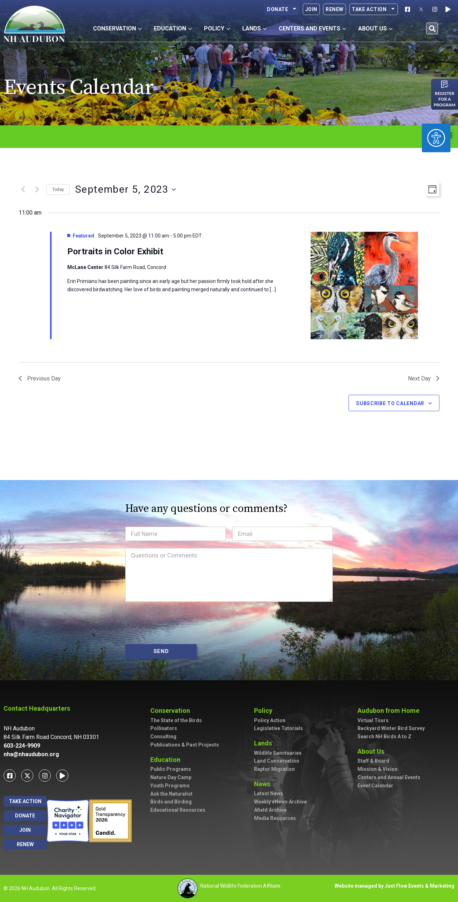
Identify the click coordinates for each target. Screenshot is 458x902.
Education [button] (173, 28)
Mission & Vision (377, 769)
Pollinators (163, 728)
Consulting (163, 736)
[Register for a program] (444, 84)
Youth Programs (170, 785)
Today (58, 189)
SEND (161, 651)
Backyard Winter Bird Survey (391, 728)
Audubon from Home (390, 710)
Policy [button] (217, 28)
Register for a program (444, 99)
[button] (432, 28)
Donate (282, 9)
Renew (335, 9)
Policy (265, 710)
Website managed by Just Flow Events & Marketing (394, 886)
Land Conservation (276, 761)
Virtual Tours (373, 720)
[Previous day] (23, 189)
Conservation (172, 710)
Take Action (373, 9)
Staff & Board (373, 761)
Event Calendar (375, 785)
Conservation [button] (117, 28)
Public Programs (170, 769)
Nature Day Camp (170, 777)
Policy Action (270, 720)
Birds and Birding (171, 802)
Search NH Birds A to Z (384, 736)
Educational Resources (177, 810)
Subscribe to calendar (390, 403)
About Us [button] (375, 28)
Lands (265, 743)
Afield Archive (270, 810)
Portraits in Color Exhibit (115, 251)
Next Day (423, 378)
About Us (372, 751)
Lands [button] (254, 28)
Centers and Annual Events (388, 777)
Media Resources (275, 818)
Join (311, 9)
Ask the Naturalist (171, 794)
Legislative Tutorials (278, 728)
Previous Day (40, 378)
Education (167, 759)
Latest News (268, 793)
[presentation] (179, 623)
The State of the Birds (176, 720)
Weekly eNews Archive (280, 802)
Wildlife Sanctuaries (278, 753)
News (264, 784)
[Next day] (37, 189)
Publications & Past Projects (184, 745)
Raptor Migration (274, 769)
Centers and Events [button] (312, 28)
